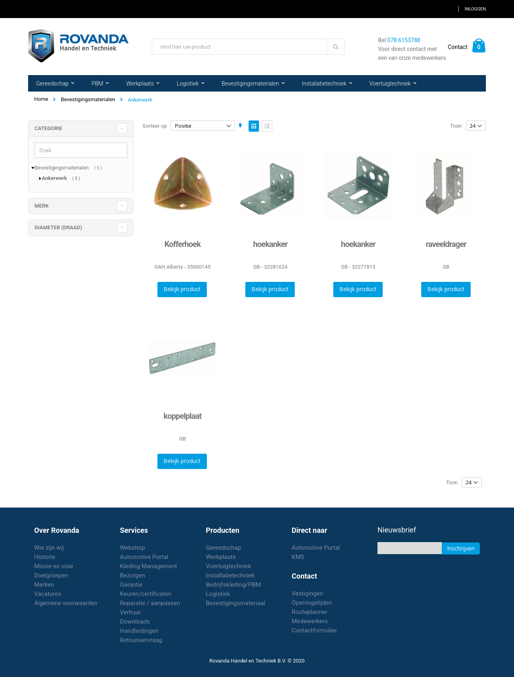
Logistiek (218, 593)
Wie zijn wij (49, 547)
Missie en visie (53, 566)
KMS (298, 557)
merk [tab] (42, 206)
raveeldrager (446, 244)
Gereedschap (223, 547)
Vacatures (47, 593)
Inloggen (475, 9)
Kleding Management (148, 566)
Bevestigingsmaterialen (88, 99)
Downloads (135, 621)
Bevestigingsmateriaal (235, 603)
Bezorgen (132, 575)
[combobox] (248, 47)
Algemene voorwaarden (66, 603)
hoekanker (270, 244)
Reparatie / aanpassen (150, 603)
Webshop (132, 547)
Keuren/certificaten (145, 593)
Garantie (131, 584)
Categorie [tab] (48, 128)
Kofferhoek (182, 244)
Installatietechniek (230, 575)
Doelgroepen (51, 575)
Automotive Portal (144, 557)
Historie (44, 557)
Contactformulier (314, 630)
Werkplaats (221, 557)
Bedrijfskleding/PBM (233, 584)
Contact (457, 47)
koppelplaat (182, 416)
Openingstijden (312, 602)
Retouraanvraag (141, 640)
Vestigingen (307, 593)
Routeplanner (309, 612)
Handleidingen (139, 630)
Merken (44, 584)
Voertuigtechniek (228, 566)
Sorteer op (155, 126)
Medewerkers (310, 621)
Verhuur (130, 612)
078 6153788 (404, 40)
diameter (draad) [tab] (58, 227)
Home (41, 99)
